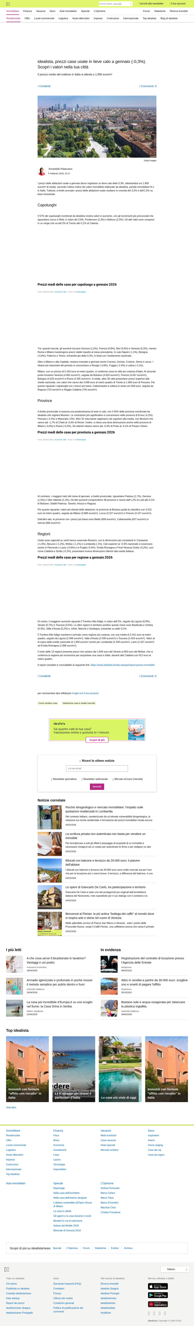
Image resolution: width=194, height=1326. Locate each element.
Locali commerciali (44, 18)
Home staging (155, 1145)
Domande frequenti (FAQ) (67, 1283)
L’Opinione (99, 11)
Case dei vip (154, 1150)
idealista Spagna (110, 1288)
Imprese (98, 18)
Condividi (44, 86)
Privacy (57, 1293)
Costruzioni (113, 18)
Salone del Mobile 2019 (66, 1225)
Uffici (27, 18)
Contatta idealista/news (18, 1293)
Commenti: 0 (148, 86)
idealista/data (108, 1308)
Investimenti (59, 1150)
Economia (58, 1145)
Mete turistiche (108, 1135)
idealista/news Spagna (18, 1308)
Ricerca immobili (178, 11)
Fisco (56, 1135)
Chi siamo (11, 1283)
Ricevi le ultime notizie (98, 760)
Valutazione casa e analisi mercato (78, 703)
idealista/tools (108, 1303)
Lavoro (57, 1159)
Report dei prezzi (15, 1303)
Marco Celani (108, 1193)
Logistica (63, 18)
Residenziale (13, 18)
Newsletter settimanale (95, 779)
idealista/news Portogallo (19, 1312)
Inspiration (153, 1135)
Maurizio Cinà (108, 1207)
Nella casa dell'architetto (66, 1193)
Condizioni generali (63, 1303)
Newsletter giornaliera (65, 779)
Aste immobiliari (68, 11)
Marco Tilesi (107, 1198)
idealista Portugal (110, 1293)
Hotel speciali (108, 1145)
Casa (56, 1155)
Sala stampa (13, 1298)
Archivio (128, 1248)
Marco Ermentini (109, 1202)
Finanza (27, 11)
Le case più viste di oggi (118, 1097)
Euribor (115, 1248)
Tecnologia (59, 1164)
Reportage (59, 1188)
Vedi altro (11, 1107)
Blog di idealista (169, 18)
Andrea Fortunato (110, 1188)
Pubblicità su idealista (17, 1288)
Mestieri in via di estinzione (67, 1220)
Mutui (56, 1140)
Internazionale (131, 18)
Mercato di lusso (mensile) (128, 779)
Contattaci (58, 1288)
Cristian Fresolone (110, 1212)
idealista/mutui (108, 1298)
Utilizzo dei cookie (63, 1298)
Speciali (85, 11)
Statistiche (160, 11)
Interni (151, 1140)
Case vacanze (108, 1140)
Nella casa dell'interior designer (70, 1198)
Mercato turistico (109, 1150)
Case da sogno (156, 1155)
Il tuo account (178, 3)
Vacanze (40, 11)
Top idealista (149, 18)
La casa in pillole (62, 1211)
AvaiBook (106, 1312)
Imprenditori (59, 1169)
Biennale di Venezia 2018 (67, 1230)
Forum (146, 11)
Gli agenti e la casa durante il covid (72, 1216)
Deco (52, 11)
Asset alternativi (80, 18)
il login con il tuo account (85, 693)
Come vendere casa (47, 703)
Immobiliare (12, 11)
